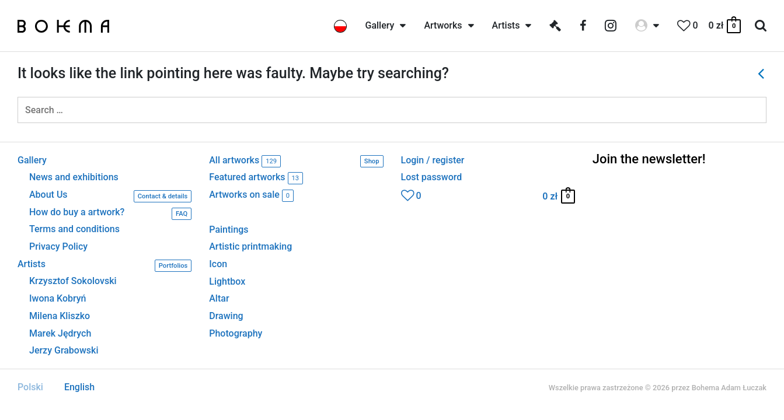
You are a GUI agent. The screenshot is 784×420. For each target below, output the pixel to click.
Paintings (228, 229)
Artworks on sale (251, 196)
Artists (104, 266)
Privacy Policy (58, 246)
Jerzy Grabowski (63, 350)
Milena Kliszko (59, 316)
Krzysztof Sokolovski (73, 281)
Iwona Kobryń (57, 298)
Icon (218, 264)
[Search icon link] (760, 26)
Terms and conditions (74, 229)
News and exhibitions (74, 177)
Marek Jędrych (60, 333)
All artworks (296, 161)
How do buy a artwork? (110, 214)
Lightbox (227, 281)
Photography (235, 333)
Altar (219, 298)
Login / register (433, 160)
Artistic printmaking (250, 246)
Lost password (431, 177)
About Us (110, 196)
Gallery (32, 160)
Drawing (226, 315)
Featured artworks (256, 178)
